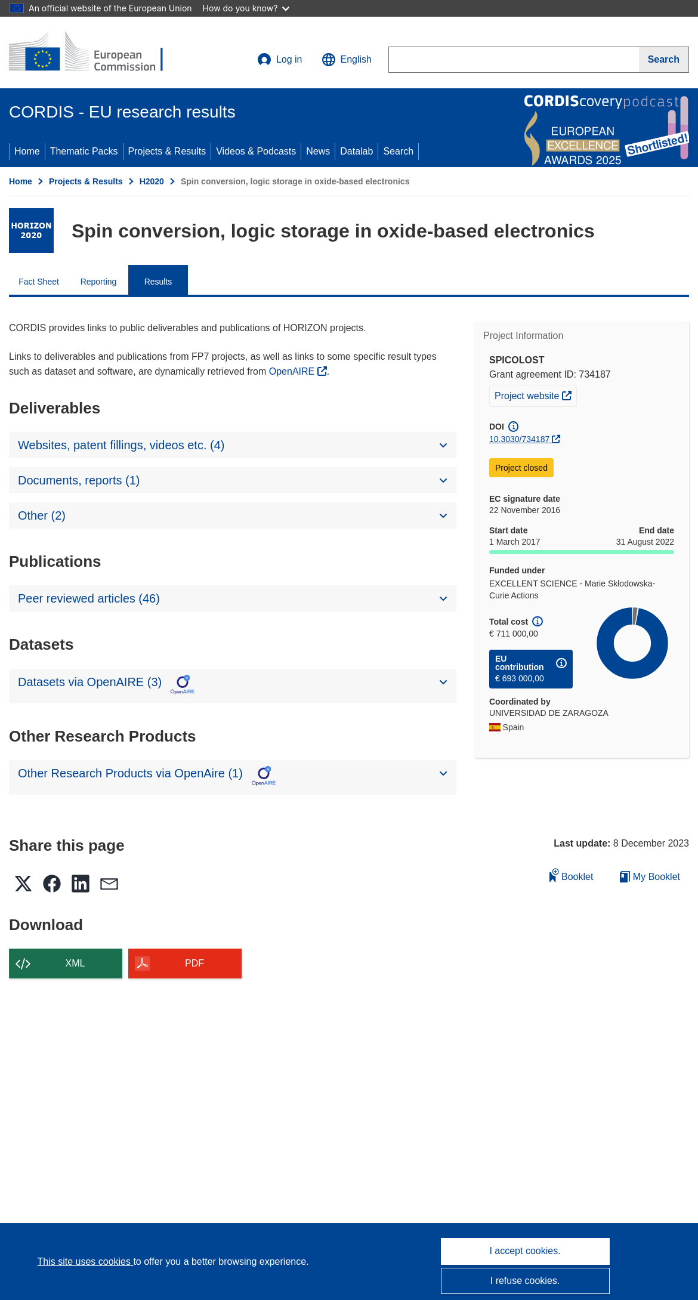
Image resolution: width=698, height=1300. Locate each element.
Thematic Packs (84, 151)
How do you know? (246, 8)
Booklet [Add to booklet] (571, 875)
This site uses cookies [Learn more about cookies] (85, 1261)
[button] (346, 59)
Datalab (356, 151)
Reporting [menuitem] (99, 281)
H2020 (152, 181)
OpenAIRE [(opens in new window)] (293, 371)
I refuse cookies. (525, 1281)
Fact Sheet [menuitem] (38, 281)
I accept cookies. (524, 1251)
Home (27, 151)
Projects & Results (167, 151)
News (318, 151)
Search (398, 151)
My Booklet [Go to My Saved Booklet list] (650, 876)
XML (75, 963)
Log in (279, 60)
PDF (194, 963)
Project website (535, 394)
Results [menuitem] (158, 281)
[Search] (664, 60)
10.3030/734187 (519, 439)
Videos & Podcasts (256, 151)
